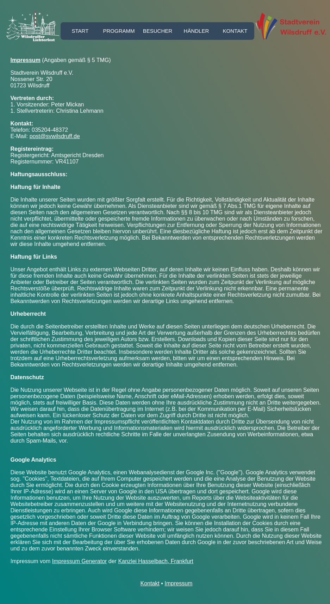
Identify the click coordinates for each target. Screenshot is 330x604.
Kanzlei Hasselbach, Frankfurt (155, 561)
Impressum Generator (79, 561)
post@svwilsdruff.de (55, 136)
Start (80, 31)
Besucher (157, 31)
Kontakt (235, 31)
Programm (119, 31)
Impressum (178, 583)
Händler (196, 31)
